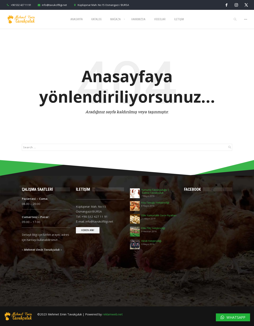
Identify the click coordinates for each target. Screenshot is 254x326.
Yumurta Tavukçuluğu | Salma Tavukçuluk (155, 191)
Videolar (160, 19)
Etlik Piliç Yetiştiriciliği (153, 228)
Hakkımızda (138, 19)
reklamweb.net (113, 314)
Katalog (96, 19)
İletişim (179, 19)
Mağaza (115, 19)
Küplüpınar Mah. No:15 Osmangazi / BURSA (101, 5)
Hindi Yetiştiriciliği (151, 240)
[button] (233, 317)
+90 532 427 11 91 (18, 5)
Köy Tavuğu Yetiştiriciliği (155, 202)
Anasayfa (76, 19)
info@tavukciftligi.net (52, 5)
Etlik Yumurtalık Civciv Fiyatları (158, 215)
